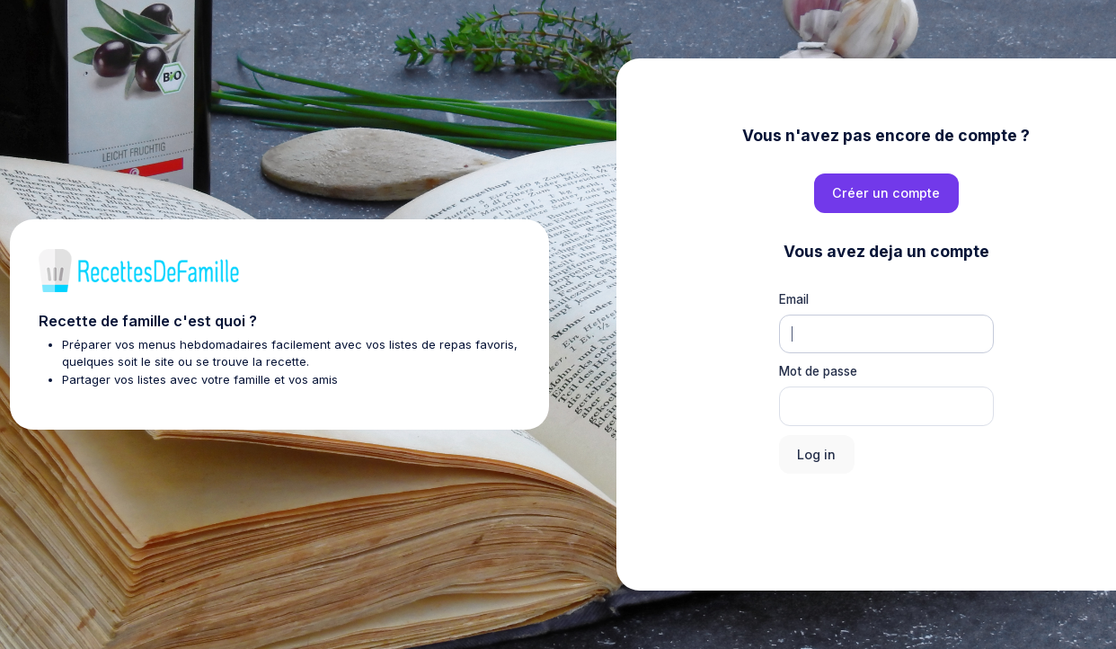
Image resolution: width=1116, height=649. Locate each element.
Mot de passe (818, 371)
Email (794, 299)
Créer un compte (886, 192)
